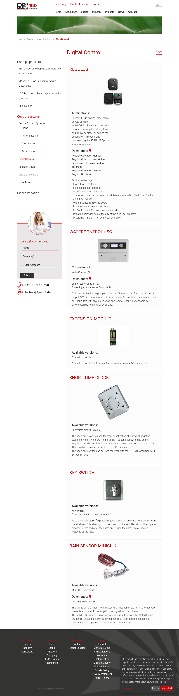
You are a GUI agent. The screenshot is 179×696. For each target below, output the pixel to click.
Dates (52, 644)
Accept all (167, 688)
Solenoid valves (27, 166)
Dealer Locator (79, 4)
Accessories (28, 151)
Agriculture (71, 11)
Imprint (102, 644)
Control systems (44, 39)
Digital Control (62, 39)
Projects (109, 11)
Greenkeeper (28, 143)
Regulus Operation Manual (86, 155)
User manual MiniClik (83, 601)
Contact (132, 11)
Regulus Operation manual (86, 170)
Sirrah (25, 128)
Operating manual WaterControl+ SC (92, 287)
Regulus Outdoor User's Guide (88, 159)
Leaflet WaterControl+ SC (86, 283)
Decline (155, 688)
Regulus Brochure (81, 174)
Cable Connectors (28, 174)
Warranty (102, 655)
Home (57, 11)
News (121, 11)
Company (60, 4)
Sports (84, 11)
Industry (96, 11)
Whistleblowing (102, 666)
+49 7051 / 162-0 (37, 285)
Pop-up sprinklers (29, 62)
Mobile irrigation (28, 193)
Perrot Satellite (30, 135)
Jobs (96, 4)
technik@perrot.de (38, 292)
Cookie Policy (101, 670)
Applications (25, 105)
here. (168, 682)
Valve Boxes (25, 182)
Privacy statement (102, 674)
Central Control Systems (32, 123)
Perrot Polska (101, 677)
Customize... (128, 688)
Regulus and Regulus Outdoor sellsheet (88, 165)
